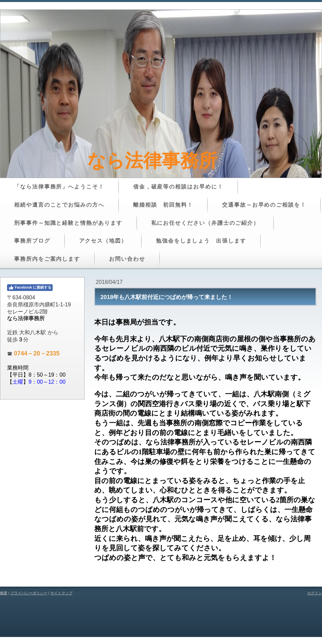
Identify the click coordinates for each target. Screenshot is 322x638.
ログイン (314, 593)
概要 (3, 593)
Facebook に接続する (29, 287)
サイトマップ (61, 593)
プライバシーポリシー (28, 593)
